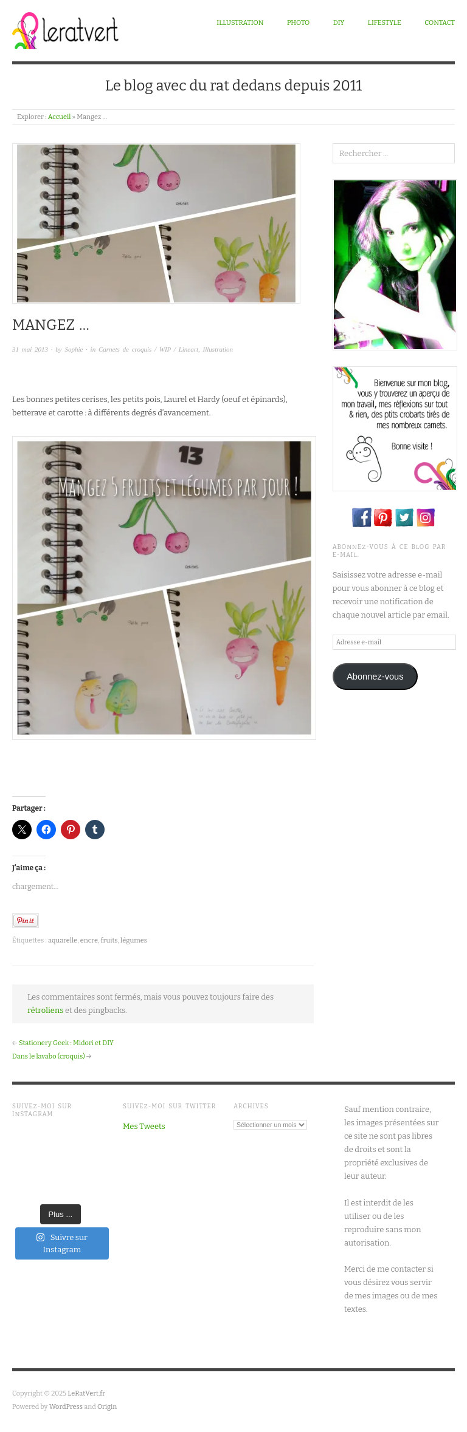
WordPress (66, 1407)
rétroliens (45, 1010)
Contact (439, 23)
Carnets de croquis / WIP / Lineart (148, 349)
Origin (107, 1407)
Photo (298, 23)
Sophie (73, 349)
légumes (133, 940)
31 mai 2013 (30, 349)
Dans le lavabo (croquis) (48, 1056)
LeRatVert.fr (86, 1393)
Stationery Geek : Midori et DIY (66, 1043)
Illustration (239, 23)
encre (89, 940)
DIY (339, 23)
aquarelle (62, 940)
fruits (109, 940)
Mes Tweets (144, 1126)
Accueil (59, 117)
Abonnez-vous (375, 676)
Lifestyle (384, 23)
